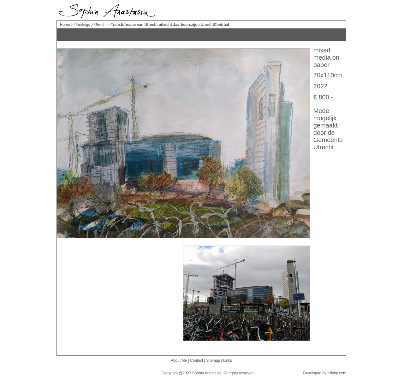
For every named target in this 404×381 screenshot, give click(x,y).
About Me (179, 360)
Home (65, 24)
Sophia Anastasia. (207, 373)
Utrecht (101, 24)
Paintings (82, 24)
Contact (196, 360)
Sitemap (213, 360)
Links (227, 360)
